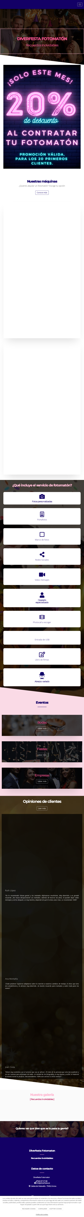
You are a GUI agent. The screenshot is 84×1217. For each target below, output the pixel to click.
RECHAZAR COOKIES (29, 1209)
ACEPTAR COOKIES (55, 1209)
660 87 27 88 (42, 1181)
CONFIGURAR (42, 1209)
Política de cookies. (42, 1214)
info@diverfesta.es (42, 1183)
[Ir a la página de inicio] (1, 4)
